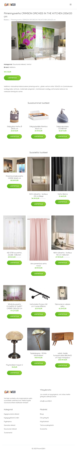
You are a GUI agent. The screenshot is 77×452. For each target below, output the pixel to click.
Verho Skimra (63, 194)
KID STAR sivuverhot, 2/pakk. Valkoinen (14, 254)
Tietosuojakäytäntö (47, 425)
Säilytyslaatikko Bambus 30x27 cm (38, 127)
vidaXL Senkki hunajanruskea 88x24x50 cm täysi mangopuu (62, 355)
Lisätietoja (12, 78)
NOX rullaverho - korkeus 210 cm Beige (38, 195)
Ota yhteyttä (44, 418)
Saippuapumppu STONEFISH (62, 127)
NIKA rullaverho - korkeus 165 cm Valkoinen (62, 254)
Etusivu (6, 20)
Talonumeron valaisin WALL (62, 305)
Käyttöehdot (44, 421)
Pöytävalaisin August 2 (14, 365)
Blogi (42, 414)
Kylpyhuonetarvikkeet (11, 414)
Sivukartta (43, 429)
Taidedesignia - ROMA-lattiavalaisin (38, 354)
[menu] (70, 4)
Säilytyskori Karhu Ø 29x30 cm (14, 127)
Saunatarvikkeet (9, 425)
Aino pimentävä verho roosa (38, 265)
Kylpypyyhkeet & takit (11, 418)
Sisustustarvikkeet (19, 64)
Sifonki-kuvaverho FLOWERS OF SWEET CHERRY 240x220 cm (14, 306)
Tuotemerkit (8, 433)
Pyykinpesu (8, 421)
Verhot (28, 64)
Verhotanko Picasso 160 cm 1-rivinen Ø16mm (38, 305)
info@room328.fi (46, 401)
